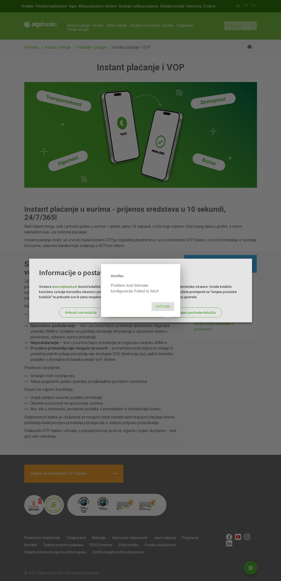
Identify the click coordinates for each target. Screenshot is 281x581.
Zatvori (162, 307)
